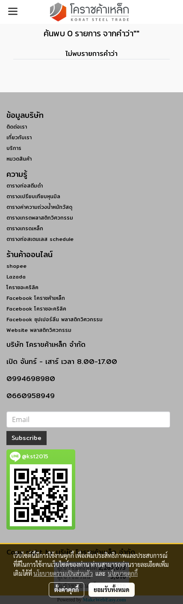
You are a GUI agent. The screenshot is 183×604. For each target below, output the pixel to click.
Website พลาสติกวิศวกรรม (38, 330)
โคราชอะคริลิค (22, 287)
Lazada (16, 277)
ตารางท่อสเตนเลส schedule (40, 239)
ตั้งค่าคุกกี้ (66, 589)
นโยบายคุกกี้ (123, 573)
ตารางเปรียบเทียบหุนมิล (33, 196)
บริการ (13, 148)
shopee (16, 266)
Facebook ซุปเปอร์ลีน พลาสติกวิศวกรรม (54, 319)
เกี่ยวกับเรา (19, 137)
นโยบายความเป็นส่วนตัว (63, 573)
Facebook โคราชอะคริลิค (36, 309)
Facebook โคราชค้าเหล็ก (35, 298)
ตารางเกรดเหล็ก (24, 228)
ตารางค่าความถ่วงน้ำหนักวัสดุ (39, 207)
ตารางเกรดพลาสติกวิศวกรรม (39, 218)
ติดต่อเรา (16, 127)
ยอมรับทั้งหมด (112, 589)
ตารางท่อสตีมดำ (24, 186)
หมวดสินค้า (19, 159)
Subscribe (26, 438)
